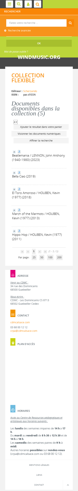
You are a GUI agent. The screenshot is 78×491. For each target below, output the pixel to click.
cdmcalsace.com (20, 322)
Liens (39, 474)
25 (34, 257)
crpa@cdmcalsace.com (23, 331)
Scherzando (30, 91)
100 (50, 257)
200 (59, 257)
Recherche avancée (19, 30)
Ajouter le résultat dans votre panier (41, 127)
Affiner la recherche (41, 140)
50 (41, 257)
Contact (39, 484)
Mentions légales (39, 464)
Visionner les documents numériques (39, 133)
